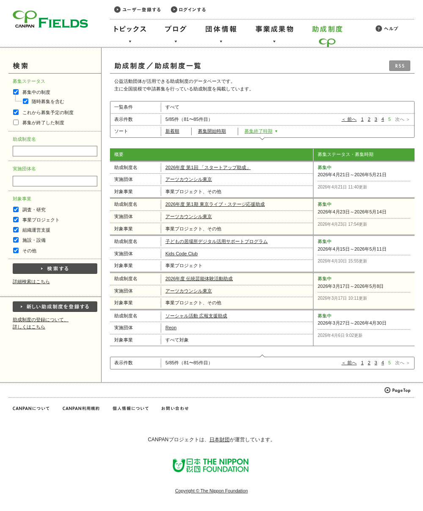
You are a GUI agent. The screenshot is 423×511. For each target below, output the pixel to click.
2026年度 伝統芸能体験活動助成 (199, 278)
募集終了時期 (261, 131)
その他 (29, 250)
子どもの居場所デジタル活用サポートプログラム (216, 241)
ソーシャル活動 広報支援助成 (196, 315)
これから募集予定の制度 (48, 112)
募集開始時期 (214, 131)
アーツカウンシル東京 (188, 179)
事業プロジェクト (41, 219)
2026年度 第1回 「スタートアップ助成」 (208, 167)
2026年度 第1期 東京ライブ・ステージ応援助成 (215, 204)
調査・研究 (34, 209)
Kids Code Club (181, 253)
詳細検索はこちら (31, 281)
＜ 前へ (349, 119)
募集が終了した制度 (43, 122)
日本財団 (219, 440)
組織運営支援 (36, 229)
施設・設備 (34, 240)
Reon (170, 327)
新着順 (175, 131)
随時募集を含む (48, 101)
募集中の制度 (36, 92)
